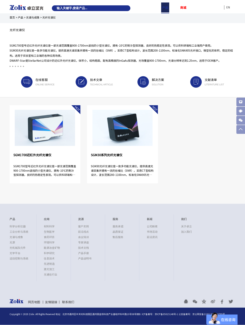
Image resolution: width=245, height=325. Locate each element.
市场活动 (152, 231)
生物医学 (49, 231)
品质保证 (118, 231)
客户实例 (83, 226)
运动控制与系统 (19, 258)
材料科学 (49, 226)
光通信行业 (50, 274)
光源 (12, 242)
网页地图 (34, 302)
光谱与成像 (32, 17)
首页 (12, 17)
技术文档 (83, 248)
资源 (192, 7)
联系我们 (68, 302)
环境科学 (49, 242)
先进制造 (49, 264)
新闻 (210, 7)
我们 (219, 7)
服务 (201, 7)
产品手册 (83, 253)
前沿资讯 (152, 237)
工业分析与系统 (19, 231)
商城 (183, 7)
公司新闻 (152, 226)
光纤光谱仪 (49, 17)
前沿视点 (83, 231)
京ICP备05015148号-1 (166, 314)
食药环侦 (49, 237)
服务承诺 (118, 226)
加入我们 (186, 231)
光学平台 (15, 253)
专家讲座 (83, 242)
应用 (174, 7)
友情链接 (51, 302)
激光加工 (49, 269)
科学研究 (49, 253)
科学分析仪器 (18, 226)
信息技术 (49, 258)
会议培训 (83, 237)
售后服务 (118, 237)
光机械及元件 (18, 248)
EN (228, 7)
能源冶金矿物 (52, 248)
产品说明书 (84, 258)
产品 (165, 7)
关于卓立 (186, 226)
